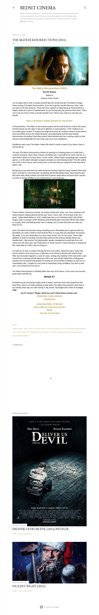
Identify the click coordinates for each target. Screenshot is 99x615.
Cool (61, 329)
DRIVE (49, 310)
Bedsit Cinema (38, 8)
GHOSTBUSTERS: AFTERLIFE (49, 304)
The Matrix (46, 332)
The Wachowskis (76, 332)
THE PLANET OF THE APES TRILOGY (49, 307)
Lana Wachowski (18, 332)
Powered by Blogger (49, 607)
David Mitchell (69, 329)
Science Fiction (36, 332)
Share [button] (14, 325)
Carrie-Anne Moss (52, 329)
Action (20, 329)
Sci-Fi (28, 332)
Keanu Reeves (81, 329)
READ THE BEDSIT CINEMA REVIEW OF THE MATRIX (49, 121)
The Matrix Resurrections (60, 332)
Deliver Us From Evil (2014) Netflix (40, 529)
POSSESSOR (49, 299)
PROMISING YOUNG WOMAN (49, 296)
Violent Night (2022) (29, 586)
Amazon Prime (39, 329)
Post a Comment (25, 534)
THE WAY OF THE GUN (49, 313)
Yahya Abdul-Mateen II (20, 336)
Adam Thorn (28, 329)
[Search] (85, 7)
